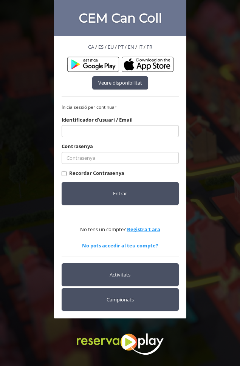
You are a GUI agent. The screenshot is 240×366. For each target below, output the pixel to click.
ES (101, 46)
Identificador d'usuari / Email (97, 119)
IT (140, 46)
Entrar (120, 193)
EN (131, 46)
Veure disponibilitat (120, 82)
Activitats (120, 274)
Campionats (120, 299)
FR (149, 46)
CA (91, 46)
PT (121, 46)
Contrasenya (77, 146)
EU (111, 46)
